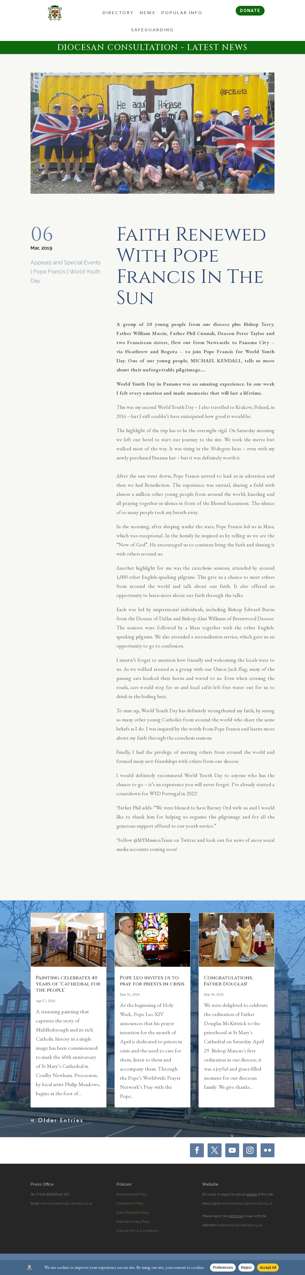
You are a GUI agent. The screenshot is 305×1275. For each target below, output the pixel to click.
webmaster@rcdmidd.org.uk (240, 1225)
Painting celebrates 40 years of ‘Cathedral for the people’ (68, 984)
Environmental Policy (131, 1194)
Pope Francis (49, 271)
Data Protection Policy (132, 1213)
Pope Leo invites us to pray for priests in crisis (152, 981)
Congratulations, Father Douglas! (228, 981)
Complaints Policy (129, 1203)
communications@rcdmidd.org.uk (66, 1203)
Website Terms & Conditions (137, 1231)
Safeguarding (152, 29)
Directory (118, 12)
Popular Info (182, 12)
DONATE (250, 10)
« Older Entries (57, 1120)
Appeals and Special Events (65, 262)
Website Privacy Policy (133, 1222)
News (147, 12)
